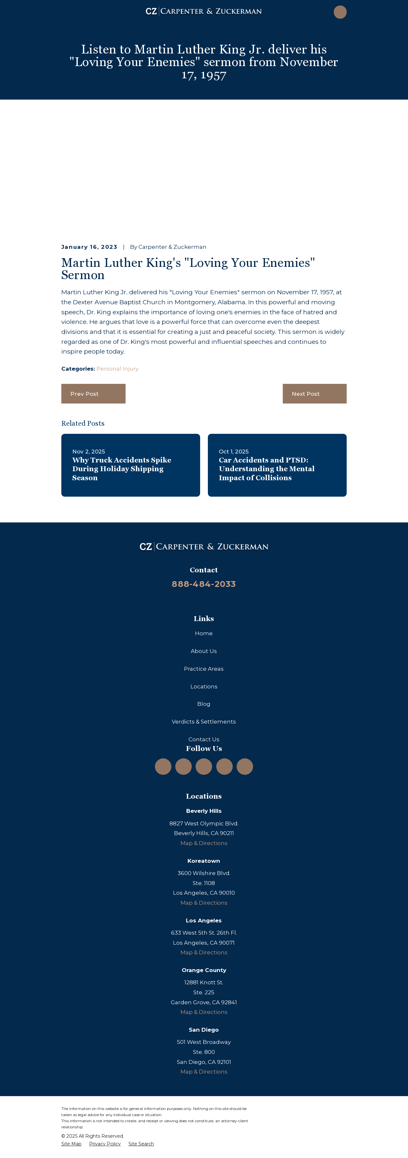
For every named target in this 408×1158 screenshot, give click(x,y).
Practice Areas (204, 669)
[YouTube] (204, 766)
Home (204, 633)
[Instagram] (163, 766)
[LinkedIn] (183, 766)
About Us (204, 651)
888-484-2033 (204, 584)
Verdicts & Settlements (204, 721)
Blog (203, 704)
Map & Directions (204, 843)
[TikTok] (244, 766)
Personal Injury (117, 368)
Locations (204, 686)
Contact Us (204, 739)
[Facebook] (224, 766)
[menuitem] (71, 1144)
